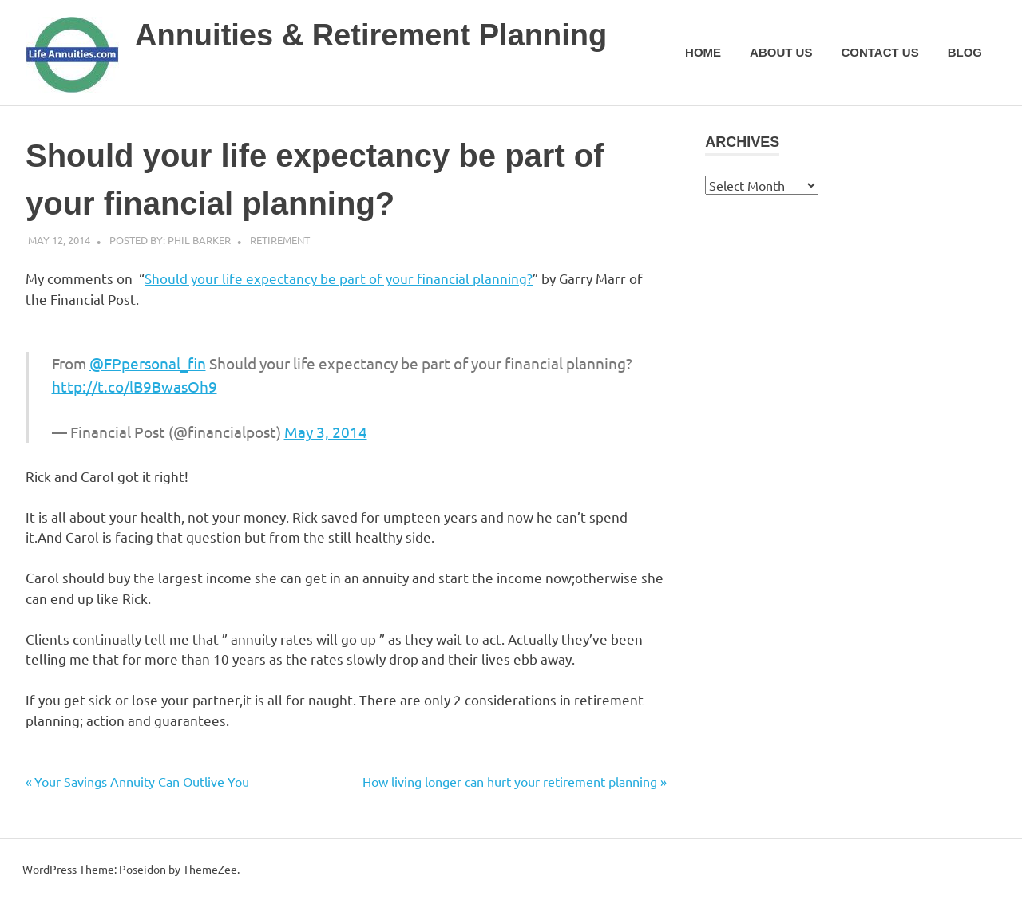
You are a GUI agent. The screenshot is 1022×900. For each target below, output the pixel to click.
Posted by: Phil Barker (170, 240)
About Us (781, 52)
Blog (965, 52)
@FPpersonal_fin (147, 363)
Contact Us (879, 52)
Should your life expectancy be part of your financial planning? (339, 278)
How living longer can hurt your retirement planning (509, 781)
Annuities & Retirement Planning (371, 35)
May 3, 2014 (325, 431)
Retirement (280, 240)
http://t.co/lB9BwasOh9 (134, 386)
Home (703, 52)
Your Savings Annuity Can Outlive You (141, 781)
